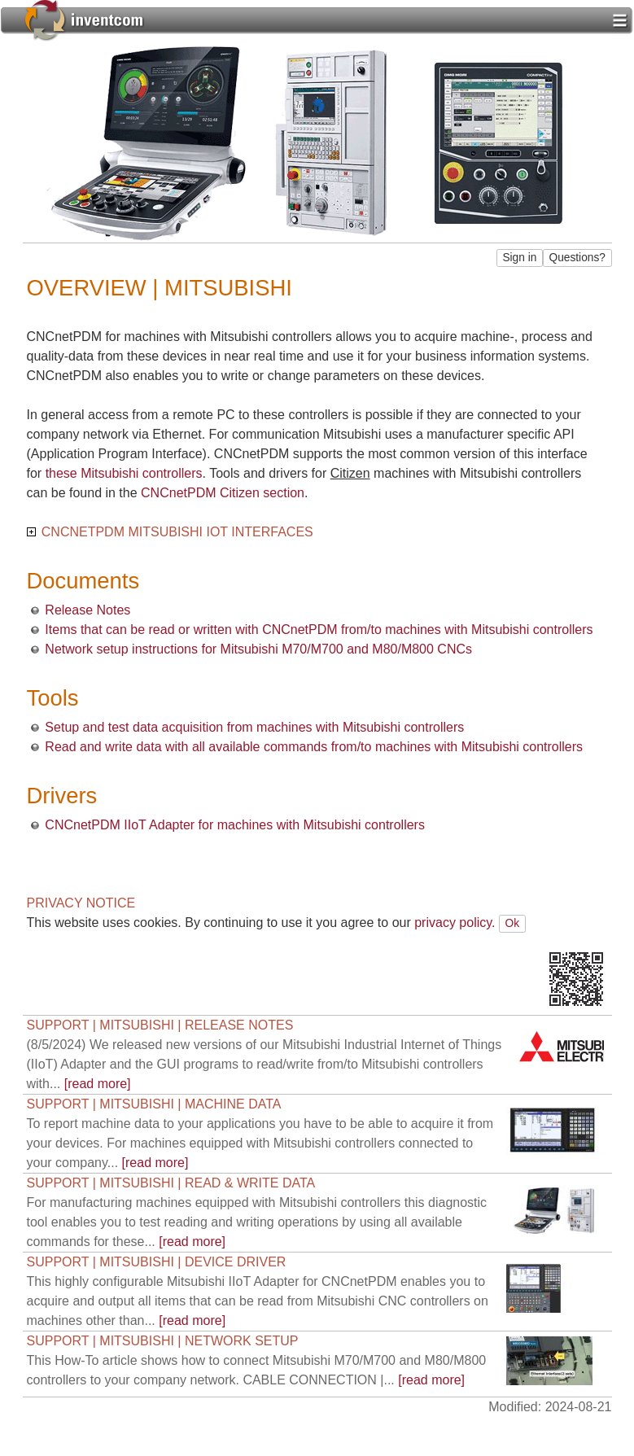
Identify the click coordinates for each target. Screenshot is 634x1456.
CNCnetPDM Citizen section (222, 493)
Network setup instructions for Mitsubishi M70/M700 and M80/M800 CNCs (258, 649)
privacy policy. (454, 922)
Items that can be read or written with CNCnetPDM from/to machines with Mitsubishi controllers (318, 629)
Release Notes (87, 610)
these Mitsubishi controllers (124, 473)
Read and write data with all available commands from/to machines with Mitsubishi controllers (314, 747)
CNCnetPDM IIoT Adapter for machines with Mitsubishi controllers (235, 825)
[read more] (264, 1064)
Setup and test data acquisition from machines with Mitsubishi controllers (254, 727)
